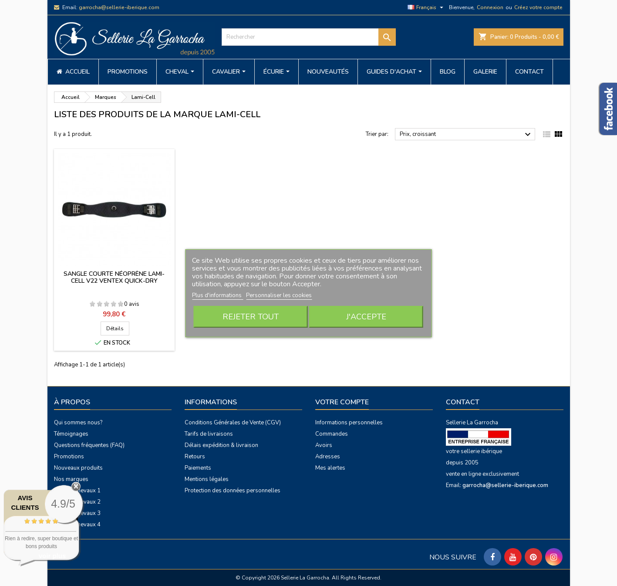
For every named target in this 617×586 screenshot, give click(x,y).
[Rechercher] (309, 37)
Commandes (331, 434)
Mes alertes (330, 468)
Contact (462, 402)
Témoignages (71, 434)
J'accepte (366, 317)
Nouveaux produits (78, 468)
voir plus (52, 555)
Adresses (327, 457)
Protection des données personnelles (232, 491)
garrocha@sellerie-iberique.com (119, 7)
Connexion (490, 7)
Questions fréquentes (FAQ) (89, 445)
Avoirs (323, 445)
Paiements (198, 468)
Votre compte (342, 402)
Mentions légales (207, 479)
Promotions (69, 457)
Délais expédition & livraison (221, 445)
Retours (195, 457)
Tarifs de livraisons (209, 434)
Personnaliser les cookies (279, 295)
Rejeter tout (251, 317)
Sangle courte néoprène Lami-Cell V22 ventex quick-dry (114, 277)
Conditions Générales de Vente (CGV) (233, 423)
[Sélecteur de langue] (426, 7)
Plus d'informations (217, 295)
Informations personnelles (349, 423)
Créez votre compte (538, 7)
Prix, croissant (466, 134)
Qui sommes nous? (78, 423)
